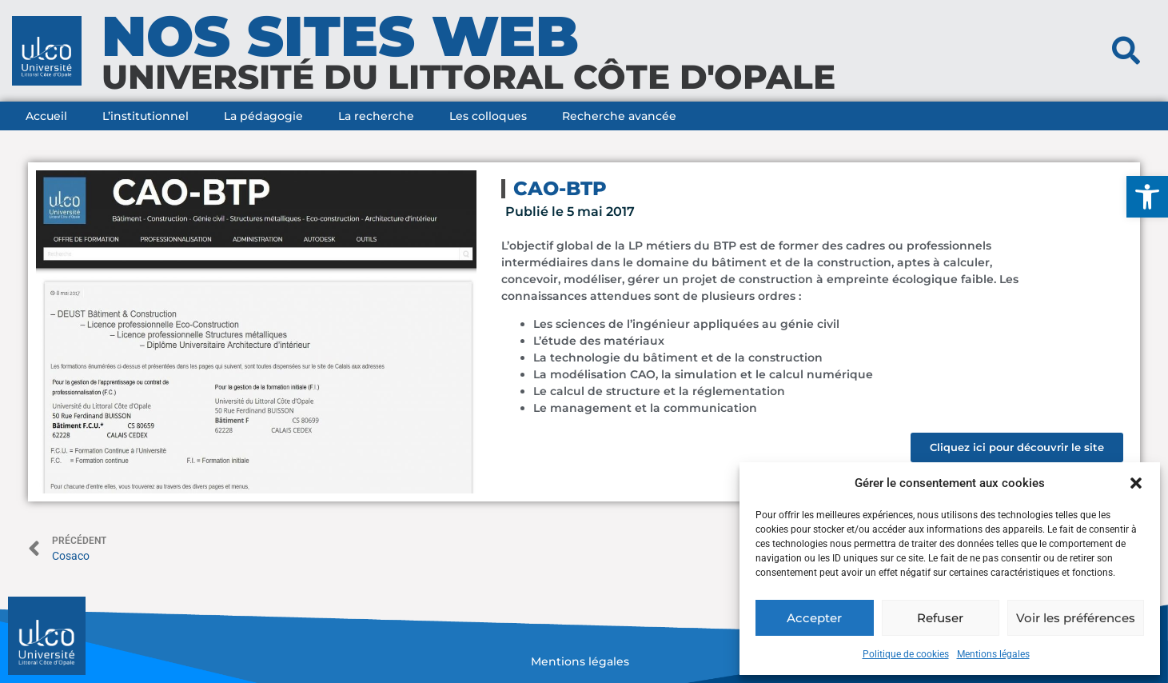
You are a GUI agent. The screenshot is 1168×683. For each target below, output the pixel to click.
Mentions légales (993, 654)
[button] (1147, 197)
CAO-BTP (560, 188)
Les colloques (488, 116)
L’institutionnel (145, 116)
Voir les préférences (1075, 617)
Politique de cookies (906, 654)
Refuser (940, 617)
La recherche (376, 116)
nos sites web (340, 36)
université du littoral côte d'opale (468, 77)
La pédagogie (263, 116)
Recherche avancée (619, 116)
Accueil (46, 116)
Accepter (814, 617)
